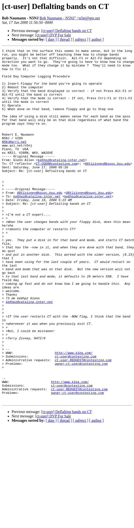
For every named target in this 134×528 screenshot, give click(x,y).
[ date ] (51, 39)
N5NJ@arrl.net (14, 160)
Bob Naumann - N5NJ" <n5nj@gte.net (70, 18)
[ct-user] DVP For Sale (53, 35)
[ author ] (96, 39)
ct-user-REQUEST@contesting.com (83, 422)
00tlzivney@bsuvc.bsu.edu (107, 187)
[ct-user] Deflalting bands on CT (66, 31)
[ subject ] (80, 39)
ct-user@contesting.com (75, 418)
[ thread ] (65, 39)
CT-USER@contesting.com (56, 187)
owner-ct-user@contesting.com (81, 427)
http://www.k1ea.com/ (73, 414)
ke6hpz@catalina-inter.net (61, 182)
